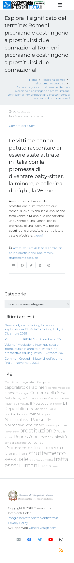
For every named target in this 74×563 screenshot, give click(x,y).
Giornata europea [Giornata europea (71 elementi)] (36, 398)
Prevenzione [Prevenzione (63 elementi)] (12, 431)
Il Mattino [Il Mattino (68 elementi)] (23, 403)
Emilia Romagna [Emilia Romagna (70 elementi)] (15, 398)
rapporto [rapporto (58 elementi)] (9, 437)
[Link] (24, 5)
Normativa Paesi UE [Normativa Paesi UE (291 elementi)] (28, 419)
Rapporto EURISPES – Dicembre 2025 (33, 339)
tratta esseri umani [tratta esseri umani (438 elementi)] (36, 462)
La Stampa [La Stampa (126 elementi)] (38, 409)
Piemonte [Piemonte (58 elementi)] (50, 425)
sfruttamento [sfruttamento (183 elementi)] (18, 447)
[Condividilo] (22, 265)
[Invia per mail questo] (13, 265)
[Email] (18, 540)
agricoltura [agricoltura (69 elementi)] (29, 382)
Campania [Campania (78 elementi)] (44, 382)
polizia (13, 252)
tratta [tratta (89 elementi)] (49, 460)
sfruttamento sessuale (23, 257)
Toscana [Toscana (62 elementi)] (40, 460)
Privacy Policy (18, 523)
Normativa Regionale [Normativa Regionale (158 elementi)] (24, 425)
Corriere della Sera (22, 126)
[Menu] (60, 5)
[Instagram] (61, 540)
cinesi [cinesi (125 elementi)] (10, 393)
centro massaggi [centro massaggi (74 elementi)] (59, 387)
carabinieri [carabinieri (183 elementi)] (36, 387)
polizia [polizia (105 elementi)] (61, 425)
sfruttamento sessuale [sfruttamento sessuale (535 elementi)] (35, 456)
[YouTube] (50, 540)
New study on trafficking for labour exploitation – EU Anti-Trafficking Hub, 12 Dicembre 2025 (34, 329)
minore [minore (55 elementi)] (24, 414)
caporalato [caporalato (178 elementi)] (15, 387)
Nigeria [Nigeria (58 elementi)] (46, 414)
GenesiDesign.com (42, 528)
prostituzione (27, 252)
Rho (40, 252)
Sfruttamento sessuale (28, 116)
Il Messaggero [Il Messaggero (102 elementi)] (41, 403)
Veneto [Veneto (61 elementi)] (55, 466)
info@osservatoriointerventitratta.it (33, 518)
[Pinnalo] (48, 265)
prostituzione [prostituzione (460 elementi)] (37, 430)
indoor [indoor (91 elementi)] (57, 403)
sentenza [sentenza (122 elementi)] (35, 442)
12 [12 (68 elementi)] (6, 382)
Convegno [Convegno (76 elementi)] (23, 393)
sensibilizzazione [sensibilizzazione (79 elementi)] (16, 442)
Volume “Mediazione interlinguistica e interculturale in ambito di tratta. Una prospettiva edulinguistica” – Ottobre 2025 (35, 349)
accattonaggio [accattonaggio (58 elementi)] (14, 382)
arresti (17, 248)
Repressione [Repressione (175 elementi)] (26, 436)
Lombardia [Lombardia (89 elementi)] (12, 414)
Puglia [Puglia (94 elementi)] (61, 431)
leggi (39, 235)
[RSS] (61, 550)
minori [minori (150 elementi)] (35, 414)
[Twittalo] (31, 265)
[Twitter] (40, 540)
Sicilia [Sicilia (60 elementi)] (32, 460)
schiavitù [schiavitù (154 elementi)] (58, 437)
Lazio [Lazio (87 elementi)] (52, 409)
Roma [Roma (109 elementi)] (44, 437)
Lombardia (55, 248)
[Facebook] (29, 540)
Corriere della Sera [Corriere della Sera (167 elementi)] (47, 392)
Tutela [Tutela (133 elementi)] (45, 466)
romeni (48, 252)
